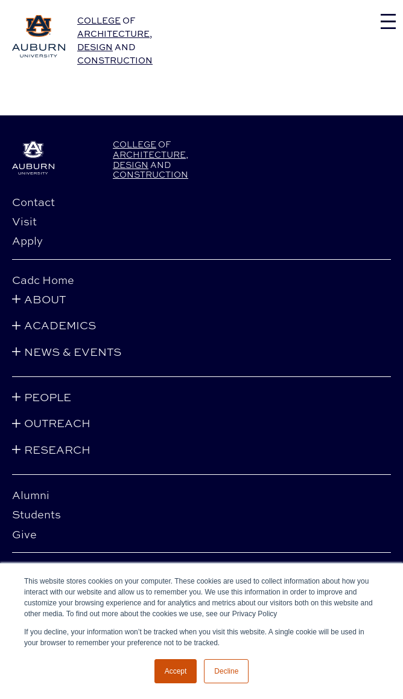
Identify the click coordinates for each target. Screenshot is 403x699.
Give (24, 534)
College (99, 20)
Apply (27, 240)
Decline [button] (226, 671)
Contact (33, 202)
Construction (115, 60)
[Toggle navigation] (388, 21)
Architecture (113, 33)
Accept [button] (176, 671)
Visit (24, 221)
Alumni (30, 495)
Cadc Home (43, 280)
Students (36, 514)
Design (95, 47)
